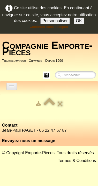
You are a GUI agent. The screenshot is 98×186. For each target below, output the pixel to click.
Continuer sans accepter (49, 27)
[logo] (50, 51)
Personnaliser (55, 21)
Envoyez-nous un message (28, 140)
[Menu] (11, 86)
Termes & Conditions (77, 160)
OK (79, 21)
